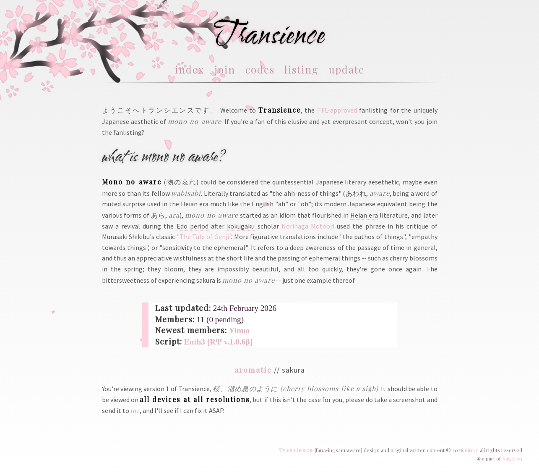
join (224, 69)
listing (301, 69)
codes (260, 69)
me (135, 410)
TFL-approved (337, 110)
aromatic (253, 369)
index (189, 69)
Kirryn (471, 450)
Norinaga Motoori (307, 226)
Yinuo (239, 330)
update (347, 69)
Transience (296, 450)
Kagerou (512, 458)
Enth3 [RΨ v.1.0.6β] (218, 341)
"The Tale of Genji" (204, 236)
